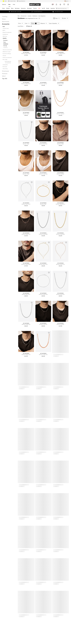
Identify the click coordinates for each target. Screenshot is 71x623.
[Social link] (3, 561)
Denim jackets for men (29, 484)
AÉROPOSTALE (27, 496)
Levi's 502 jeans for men (29, 482)
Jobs (14, 582)
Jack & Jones (49, 496)
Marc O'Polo (49, 498)
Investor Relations (21, 582)
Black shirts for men (51, 482)
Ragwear (3, 502)
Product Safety (65, 582)
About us (5, 582)
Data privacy (30, 582)
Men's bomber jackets (29, 478)
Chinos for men (5, 484)
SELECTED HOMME (6, 504)
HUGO (25, 492)
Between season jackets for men (54, 476)
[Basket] (68, 4)
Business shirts (5, 474)
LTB (25, 498)
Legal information (48, 582)
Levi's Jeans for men (6, 480)
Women (4, 4)
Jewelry (29, 15)
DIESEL (3, 494)
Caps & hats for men (51, 484)
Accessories (23, 15)
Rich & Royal (26, 502)
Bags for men (27, 474)
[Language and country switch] (66, 1)
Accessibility (56, 582)
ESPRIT (25, 494)
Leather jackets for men (7, 476)
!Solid (48, 502)
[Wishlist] (64, 4)
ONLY (48, 500)
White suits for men (28, 480)
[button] (56, 18)
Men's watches (5, 482)
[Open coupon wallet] (52, 4)
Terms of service (38, 582)
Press (10, 582)
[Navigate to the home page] (34, 4)
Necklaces (35, 15)
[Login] (56, 4)
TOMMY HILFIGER (28, 504)
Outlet (5, 1)
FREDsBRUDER (50, 494)
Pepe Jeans (26, 500)
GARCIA (3, 496)
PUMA (3, 500)
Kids (14, 4)
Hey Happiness (42, 15)
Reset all (64, 23)
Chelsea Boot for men (29, 486)
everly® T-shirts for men (52, 478)
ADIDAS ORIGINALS (6, 492)
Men (9, 4)
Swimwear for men (51, 480)
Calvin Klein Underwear (52, 492)
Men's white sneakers (6, 478)
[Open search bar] (56, 8)
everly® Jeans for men (6, 486)
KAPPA (3, 498)
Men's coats (49, 474)
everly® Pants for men (29, 476)
